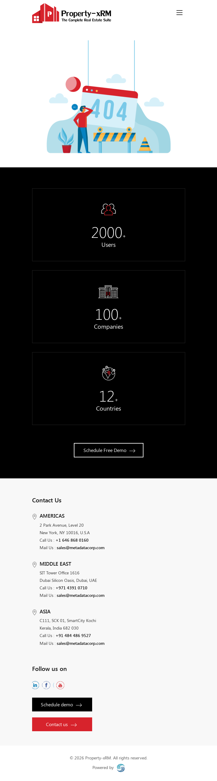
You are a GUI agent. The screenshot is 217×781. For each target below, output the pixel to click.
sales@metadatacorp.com (80, 547)
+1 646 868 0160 (72, 540)
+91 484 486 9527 (73, 635)
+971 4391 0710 (71, 588)
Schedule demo (61, 704)
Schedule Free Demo (109, 450)
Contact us (61, 724)
